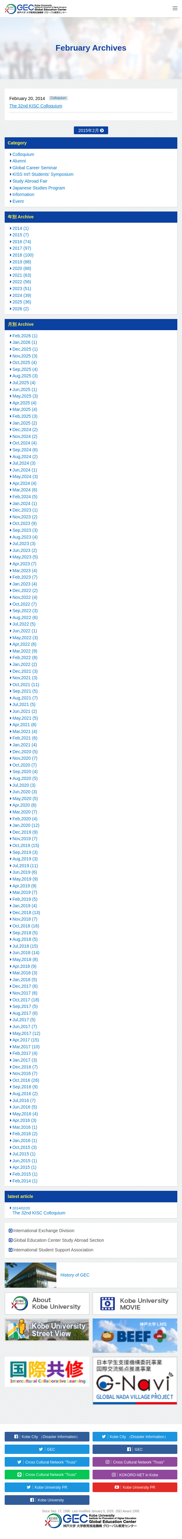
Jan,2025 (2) (24, 423)
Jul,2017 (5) (24, 1019)
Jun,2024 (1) (24, 469)
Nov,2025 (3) (24, 355)
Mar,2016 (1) (24, 1127)
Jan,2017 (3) (24, 1060)
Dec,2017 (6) (25, 986)
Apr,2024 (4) (24, 483)
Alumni (19, 160)
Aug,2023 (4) (25, 537)
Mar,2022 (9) (24, 651)
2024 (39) (21, 295)
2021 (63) (21, 275)
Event (18, 201)
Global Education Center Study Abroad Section (58, 1240)
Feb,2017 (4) (24, 1053)
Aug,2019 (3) (25, 858)
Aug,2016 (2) (25, 1093)
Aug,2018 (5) (25, 939)
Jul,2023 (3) (24, 543)
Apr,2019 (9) (24, 885)
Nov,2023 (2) (24, 516)
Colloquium (58, 98)
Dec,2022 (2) (25, 590)
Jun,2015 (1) (24, 1160)
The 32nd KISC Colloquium (35, 105)
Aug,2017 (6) (25, 1013)
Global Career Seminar (34, 167)
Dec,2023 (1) (25, 510)
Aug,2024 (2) (25, 456)
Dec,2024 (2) (25, 429)
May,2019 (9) (25, 879)
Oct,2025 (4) (24, 362)
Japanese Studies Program (38, 187)
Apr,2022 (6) (24, 644)
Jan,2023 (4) (24, 583)
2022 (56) (21, 281)
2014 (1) (20, 228)
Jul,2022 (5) (24, 624)
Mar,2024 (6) (24, 489)
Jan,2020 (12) (25, 825)
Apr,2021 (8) (24, 724)
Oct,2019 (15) (25, 845)
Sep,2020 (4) (25, 771)
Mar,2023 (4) (24, 570)
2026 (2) (20, 308)
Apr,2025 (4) (24, 402)
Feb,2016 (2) (24, 1133)
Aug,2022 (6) (25, 617)
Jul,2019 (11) (25, 865)
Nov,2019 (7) (24, 838)
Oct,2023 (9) (24, 523)
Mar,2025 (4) (24, 409)
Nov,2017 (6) (24, 992)
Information (23, 194)
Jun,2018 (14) (25, 952)
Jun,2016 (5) (24, 1106)
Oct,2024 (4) (24, 442)
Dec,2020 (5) (25, 751)
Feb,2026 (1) (24, 335)
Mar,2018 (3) (24, 972)
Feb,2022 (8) (24, 657)
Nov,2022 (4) (24, 597)
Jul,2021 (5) (24, 704)
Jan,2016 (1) (24, 1140)
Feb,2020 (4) (24, 818)
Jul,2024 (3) (24, 463)
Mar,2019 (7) (24, 892)
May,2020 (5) (25, 798)
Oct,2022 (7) (24, 604)
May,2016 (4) (25, 1113)
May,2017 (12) (26, 1033)
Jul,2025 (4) (24, 382)
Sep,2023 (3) (25, 530)
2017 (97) (21, 248)
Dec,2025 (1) (25, 349)
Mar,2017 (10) (26, 1046)
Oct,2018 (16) (25, 925)
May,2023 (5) (25, 556)
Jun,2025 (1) (24, 389)
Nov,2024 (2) (24, 436)
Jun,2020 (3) (24, 791)
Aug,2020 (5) (25, 778)
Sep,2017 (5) (25, 1006)
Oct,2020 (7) (24, 765)
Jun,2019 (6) (24, 872)
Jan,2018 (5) (24, 979)
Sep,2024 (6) (25, 449)
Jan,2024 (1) (24, 503)
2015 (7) (20, 234)
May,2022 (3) (25, 637)
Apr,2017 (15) (25, 1039)
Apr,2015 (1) (24, 1167)
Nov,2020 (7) (24, 758)
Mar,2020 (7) (24, 811)
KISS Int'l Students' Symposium (43, 174)
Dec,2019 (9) (25, 832)
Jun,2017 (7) (24, 1026)
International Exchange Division (43, 1230)
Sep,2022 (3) (25, 610)
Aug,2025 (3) (25, 375)
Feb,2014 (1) (24, 1180)
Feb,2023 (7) (24, 577)
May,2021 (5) (25, 718)
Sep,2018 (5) (25, 932)
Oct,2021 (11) (25, 684)
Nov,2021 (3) (24, 677)
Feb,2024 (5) (24, 496)
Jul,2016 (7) (24, 1100)
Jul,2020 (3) (24, 785)
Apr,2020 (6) (24, 805)
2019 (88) (21, 261)
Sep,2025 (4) (25, 369)
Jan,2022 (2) (24, 664)
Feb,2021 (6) (24, 737)
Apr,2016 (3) (24, 1120)
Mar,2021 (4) (24, 731)
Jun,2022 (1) (24, 630)
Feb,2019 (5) (24, 899)
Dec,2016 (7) (25, 1066)
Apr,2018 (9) (24, 966)
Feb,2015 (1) (24, 1174)
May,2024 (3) (25, 476)
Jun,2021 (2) (24, 711)
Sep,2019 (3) (25, 852)
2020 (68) (21, 268)
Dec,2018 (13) (26, 912)
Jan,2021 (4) (24, 744)
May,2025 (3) (25, 396)
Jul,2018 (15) (25, 946)
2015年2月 (88, 130)
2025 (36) (21, 301)
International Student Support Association (53, 1249)
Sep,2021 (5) (25, 691)
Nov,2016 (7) (24, 1073)
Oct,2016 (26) (25, 1080)
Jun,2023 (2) (24, 550)
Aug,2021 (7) (25, 697)
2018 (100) (23, 255)
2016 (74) (21, 241)
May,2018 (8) (25, 959)
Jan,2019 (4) (24, 905)
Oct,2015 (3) (24, 1147)
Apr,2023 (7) (24, 563)
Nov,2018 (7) (24, 919)
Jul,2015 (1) (24, 1153)
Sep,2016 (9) (25, 1086)
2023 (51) (21, 288)
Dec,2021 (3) (25, 671)
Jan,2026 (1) (24, 342)
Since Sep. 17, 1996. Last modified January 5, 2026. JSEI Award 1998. (91, 1511)
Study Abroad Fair (29, 181)
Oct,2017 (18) (25, 999)
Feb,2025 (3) (24, 416)
